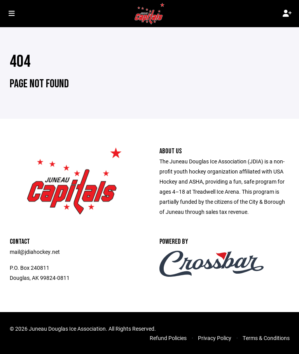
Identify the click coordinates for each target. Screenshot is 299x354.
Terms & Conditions (266, 338)
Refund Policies (168, 338)
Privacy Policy (214, 338)
